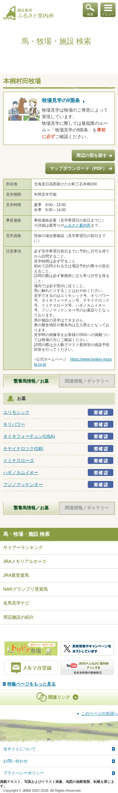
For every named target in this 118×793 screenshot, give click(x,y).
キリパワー (14, 424)
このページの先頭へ (99, 713)
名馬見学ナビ (16, 602)
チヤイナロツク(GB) (23, 448)
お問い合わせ (15, 761)
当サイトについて (19, 749)
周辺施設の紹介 (18, 617)
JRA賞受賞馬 (16, 575)
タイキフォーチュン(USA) (29, 436)
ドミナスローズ (18, 460)
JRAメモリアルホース (25, 561)
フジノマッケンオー (23, 484)
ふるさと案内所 (77, 225)
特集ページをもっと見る (31, 683)
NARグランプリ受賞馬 (25, 589)
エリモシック (16, 412)
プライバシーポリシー (23, 773)
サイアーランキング (23, 547)
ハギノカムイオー (20, 472)
